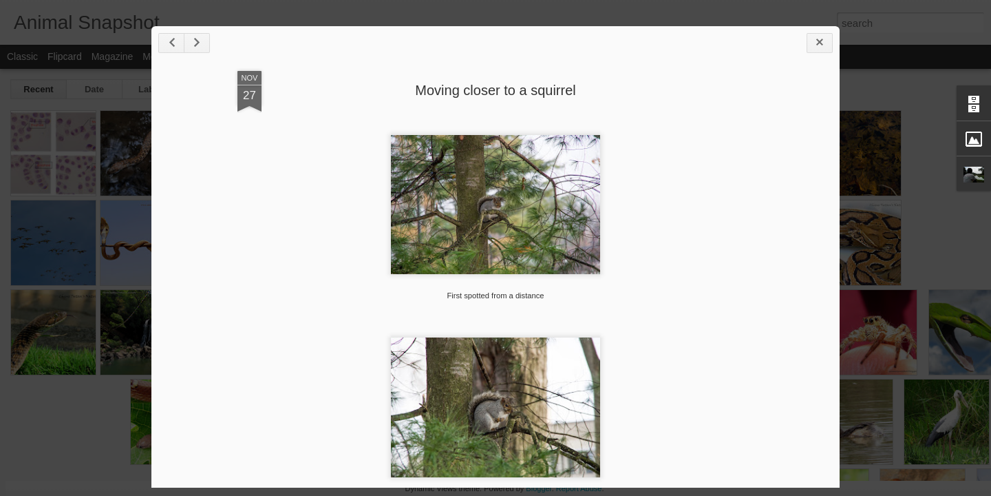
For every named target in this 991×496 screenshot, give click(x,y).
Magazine (113, 56)
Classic (22, 56)
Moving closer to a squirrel (495, 90)
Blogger (538, 488)
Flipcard (64, 56)
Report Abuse (579, 488)
